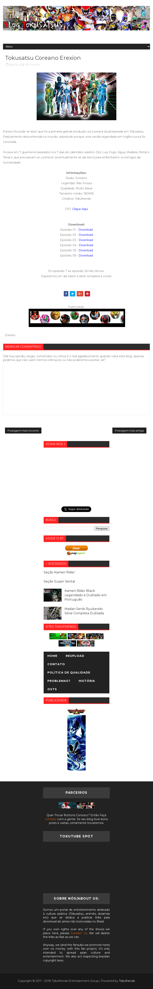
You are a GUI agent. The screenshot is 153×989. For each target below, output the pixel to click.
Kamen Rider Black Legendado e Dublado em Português (86, 595)
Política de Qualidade (68, 672)
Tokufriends (127, 981)
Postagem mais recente (23, 430)
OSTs (52, 689)
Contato (56, 664)
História (87, 681)
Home (52, 656)
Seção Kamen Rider (59, 572)
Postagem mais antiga (129, 430)
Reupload (75, 656)
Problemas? (58, 681)
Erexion (35, 64)
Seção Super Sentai (59, 581)
